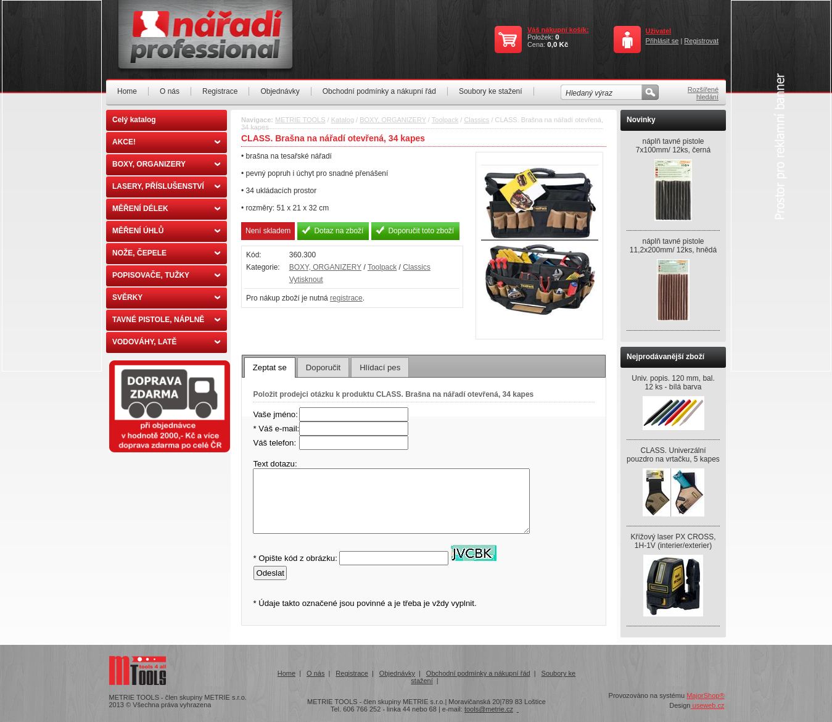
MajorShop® (705, 695)
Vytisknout (306, 279)
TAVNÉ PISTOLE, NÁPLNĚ (166, 319)
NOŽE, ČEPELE (166, 253)
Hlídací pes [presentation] (380, 367)
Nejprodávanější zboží (665, 356)
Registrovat (701, 40)
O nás (169, 91)
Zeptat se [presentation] (270, 367)
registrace (346, 298)
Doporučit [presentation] (323, 367)
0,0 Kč (557, 44)
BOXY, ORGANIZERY (166, 164)
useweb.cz (707, 705)
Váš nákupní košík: (558, 29)
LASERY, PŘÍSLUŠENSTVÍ (166, 186)
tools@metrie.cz (488, 709)
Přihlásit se (662, 40)
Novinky (641, 119)
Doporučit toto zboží (421, 230)
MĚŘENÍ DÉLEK (166, 208)
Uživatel (659, 31)
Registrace (219, 91)
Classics (476, 119)
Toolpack (445, 119)
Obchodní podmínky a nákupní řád (379, 91)
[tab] (269, 367)
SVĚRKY (166, 297)
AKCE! (166, 142)
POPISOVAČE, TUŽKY (166, 275)
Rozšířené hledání (703, 93)
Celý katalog (134, 119)
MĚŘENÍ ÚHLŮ (166, 230)
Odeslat (270, 573)
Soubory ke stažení (490, 91)
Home (127, 91)
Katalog (342, 119)
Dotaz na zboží (338, 230)
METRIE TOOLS (300, 119)
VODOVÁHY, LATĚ (166, 342)
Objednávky (279, 91)
